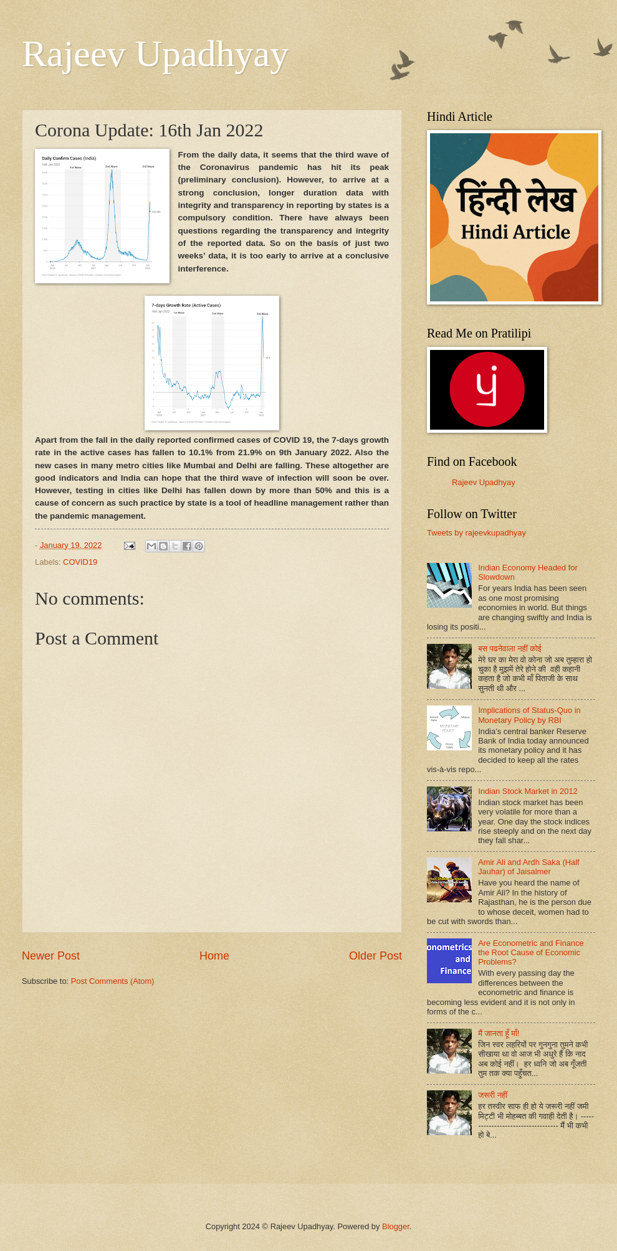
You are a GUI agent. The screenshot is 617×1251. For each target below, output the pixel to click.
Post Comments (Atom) (113, 981)
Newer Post (51, 956)
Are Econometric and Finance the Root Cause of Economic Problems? (531, 952)
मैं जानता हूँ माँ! (498, 1033)
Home (214, 956)
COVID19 (80, 562)
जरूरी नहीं (492, 1095)
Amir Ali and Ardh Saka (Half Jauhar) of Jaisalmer (528, 866)
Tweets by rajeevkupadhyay (476, 532)
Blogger (395, 1226)
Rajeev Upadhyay (155, 53)
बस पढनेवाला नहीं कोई (510, 648)
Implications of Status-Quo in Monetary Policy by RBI (529, 715)
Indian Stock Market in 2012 (528, 791)
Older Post (375, 956)
